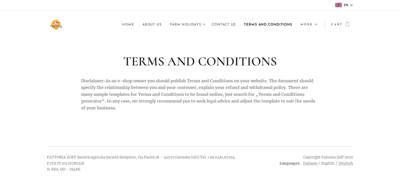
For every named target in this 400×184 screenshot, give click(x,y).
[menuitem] (108, 24)
